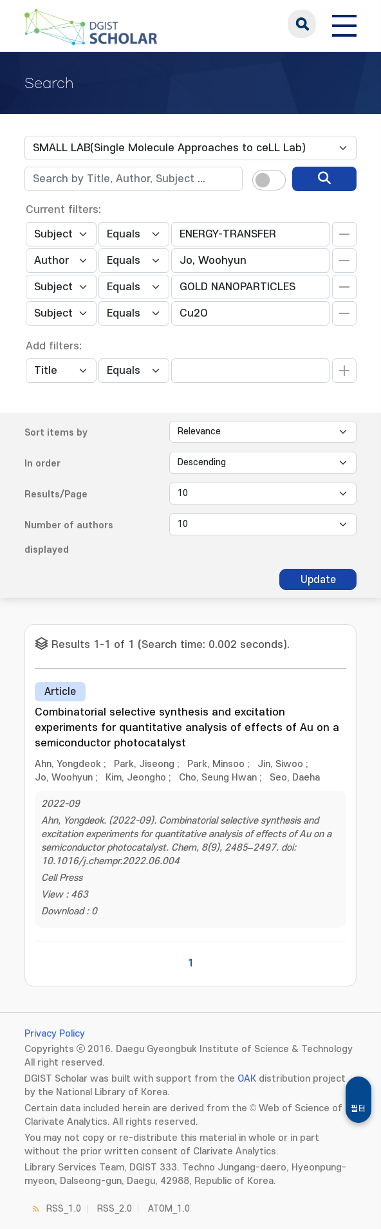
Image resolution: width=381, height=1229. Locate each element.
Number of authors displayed (68, 537)
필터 (358, 1108)
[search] (324, 179)
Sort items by (56, 432)
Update (318, 580)
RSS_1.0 (63, 1209)
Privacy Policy (54, 1033)
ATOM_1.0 (169, 1209)
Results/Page (56, 494)
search (302, 24)
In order (42, 463)
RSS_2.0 (114, 1209)
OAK (246, 1078)
